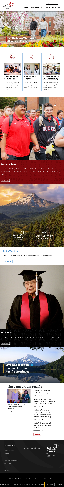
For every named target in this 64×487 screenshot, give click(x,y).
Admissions (35, 7)
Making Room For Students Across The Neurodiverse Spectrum (16, 406)
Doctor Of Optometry (17, 484)
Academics (25, 7)
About (54, 7)
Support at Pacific (10, 445)
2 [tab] (32, 380)
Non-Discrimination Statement (11, 460)
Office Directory (7, 470)
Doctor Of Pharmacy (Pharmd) (31, 484)
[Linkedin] (39, 449)
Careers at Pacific (8, 467)
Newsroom (6, 457)
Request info (50, 484)
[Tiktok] (35, 449)
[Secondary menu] (59, 7)
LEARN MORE (8, 261)
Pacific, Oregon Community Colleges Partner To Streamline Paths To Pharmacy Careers (44, 401)
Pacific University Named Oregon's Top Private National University (44, 425)
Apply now (59, 484)
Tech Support (7, 453)
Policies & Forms (8, 463)
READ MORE (5, 343)
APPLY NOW (5, 180)
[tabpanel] (32, 365)
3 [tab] (36, 380)
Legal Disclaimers (49, 478)
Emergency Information (9, 450)
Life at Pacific (46, 7)
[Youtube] (32, 449)
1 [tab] (28, 380)
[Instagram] (28, 449)
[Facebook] (25, 449)
